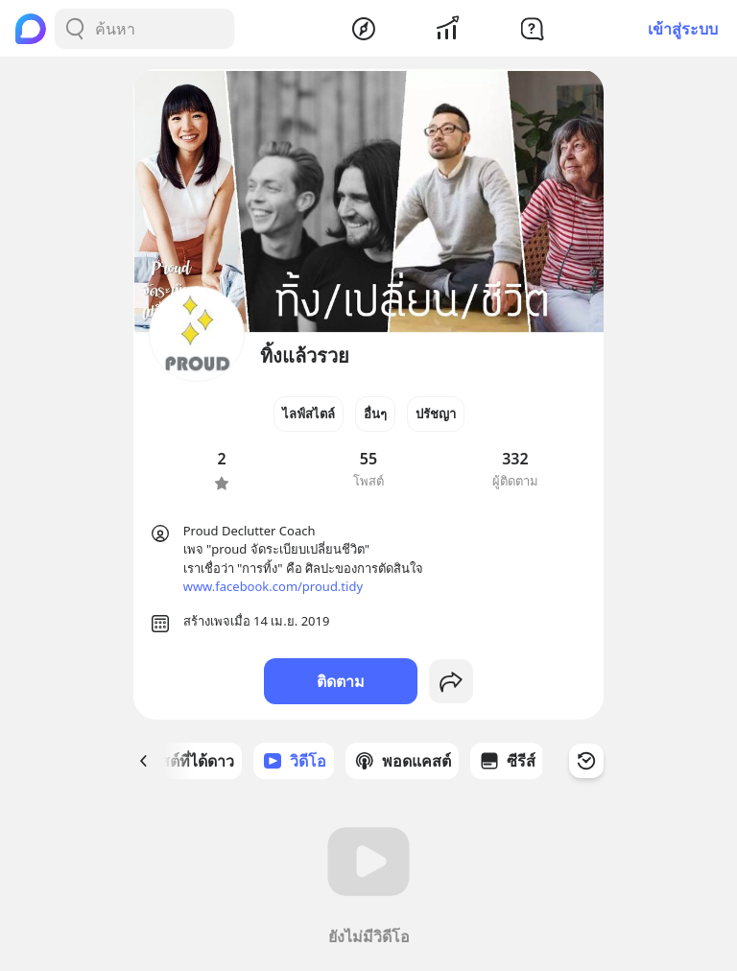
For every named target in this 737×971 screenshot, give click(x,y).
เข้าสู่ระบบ (683, 28)
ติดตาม (341, 681)
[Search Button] (74, 28)
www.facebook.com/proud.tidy (273, 586)
